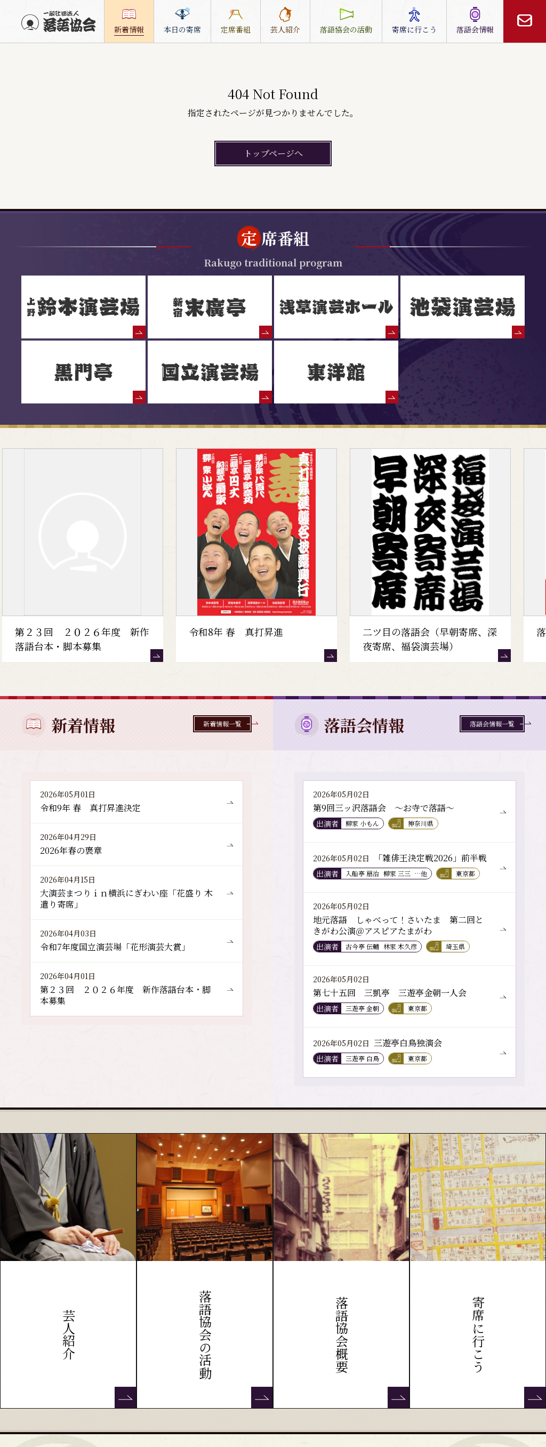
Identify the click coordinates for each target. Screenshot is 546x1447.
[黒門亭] (83, 372)
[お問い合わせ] (524, 21)
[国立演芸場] (210, 372)
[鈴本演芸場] (83, 307)
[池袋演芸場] (462, 307)
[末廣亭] (210, 307)
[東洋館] (336, 372)
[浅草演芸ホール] (336, 307)
